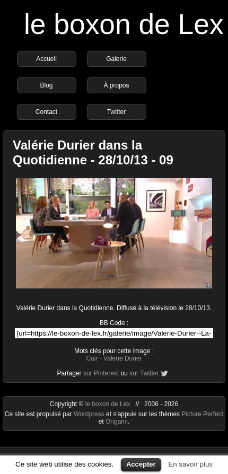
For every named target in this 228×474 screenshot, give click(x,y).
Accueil (46, 59)
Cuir (92, 358)
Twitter (116, 112)
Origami (117, 421)
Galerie (116, 59)
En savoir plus (190, 464)
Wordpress (90, 414)
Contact (46, 112)
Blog (46, 85)
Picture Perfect (202, 414)
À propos (116, 85)
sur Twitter (144, 373)
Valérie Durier (122, 358)
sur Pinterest (101, 373)
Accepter (141, 464)
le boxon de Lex (124, 24)
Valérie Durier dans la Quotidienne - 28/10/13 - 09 (93, 152)
